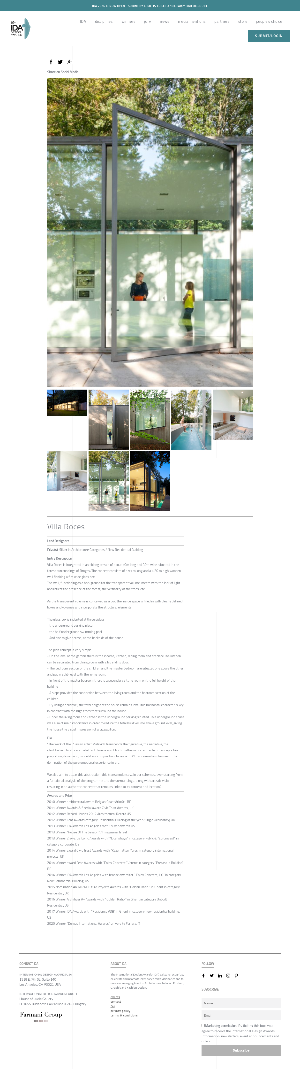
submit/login (269, 36)
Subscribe (241, 1050)
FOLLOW (208, 963)
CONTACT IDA (28, 963)
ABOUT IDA (118, 963)
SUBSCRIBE (210, 989)
